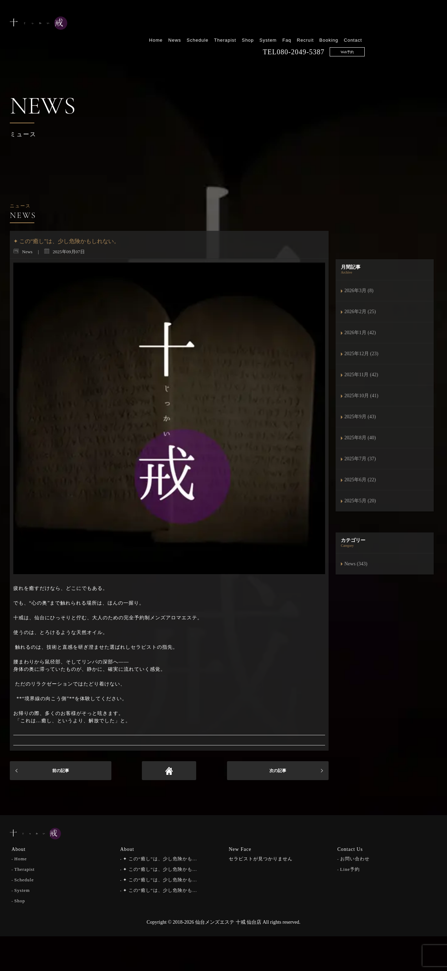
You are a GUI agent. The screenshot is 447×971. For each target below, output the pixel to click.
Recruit (377, 23)
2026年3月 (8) (358, 290)
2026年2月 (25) (360, 311)
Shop (320, 23)
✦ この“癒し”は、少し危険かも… (160, 858)
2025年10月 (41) (361, 395)
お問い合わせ (355, 858)
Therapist (298, 23)
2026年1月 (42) (360, 332)
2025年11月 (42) (361, 374)
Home (228, 23)
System (340, 23)
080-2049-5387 (373, 35)
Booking (401, 23)
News (247, 23)
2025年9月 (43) (360, 416)
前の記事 (60, 770)
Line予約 (350, 868)
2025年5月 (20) (360, 500)
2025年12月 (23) (361, 353)
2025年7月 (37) (360, 458)
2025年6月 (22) (360, 479)
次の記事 (277, 770)
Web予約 (419, 35)
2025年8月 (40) (360, 437)
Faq (359, 23)
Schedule (270, 23)
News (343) (355, 563)
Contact (425, 23)
